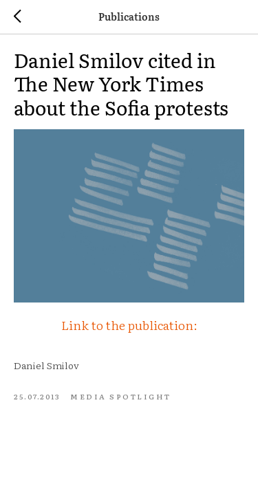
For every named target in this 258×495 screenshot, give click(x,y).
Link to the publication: (129, 325)
